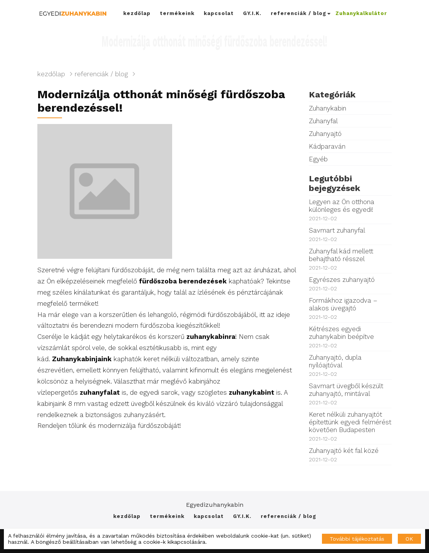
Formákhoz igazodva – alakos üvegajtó (350, 308)
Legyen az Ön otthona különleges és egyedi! (350, 209)
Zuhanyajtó (325, 133)
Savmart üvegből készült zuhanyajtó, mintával (350, 394)
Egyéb (318, 159)
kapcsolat (219, 13)
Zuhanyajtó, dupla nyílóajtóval (350, 365)
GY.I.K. (252, 13)
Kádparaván (327, 146)
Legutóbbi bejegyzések (334, 183)
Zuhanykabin (327, 108)
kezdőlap (137, 13)
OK (409, 539)
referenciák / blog (301, 13)
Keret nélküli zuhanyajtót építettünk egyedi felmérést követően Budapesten (350, 426)
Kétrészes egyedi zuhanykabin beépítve (350, 337)
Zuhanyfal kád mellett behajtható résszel (350, 259)
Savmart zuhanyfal (350, 234)
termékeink (177, 13)
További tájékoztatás (357, 539)
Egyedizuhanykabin (214, 504)
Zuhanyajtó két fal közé (350, 455)
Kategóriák (332, 94)
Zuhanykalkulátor (361, 13)
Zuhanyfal (323, 121)
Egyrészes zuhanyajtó (350, 284)
